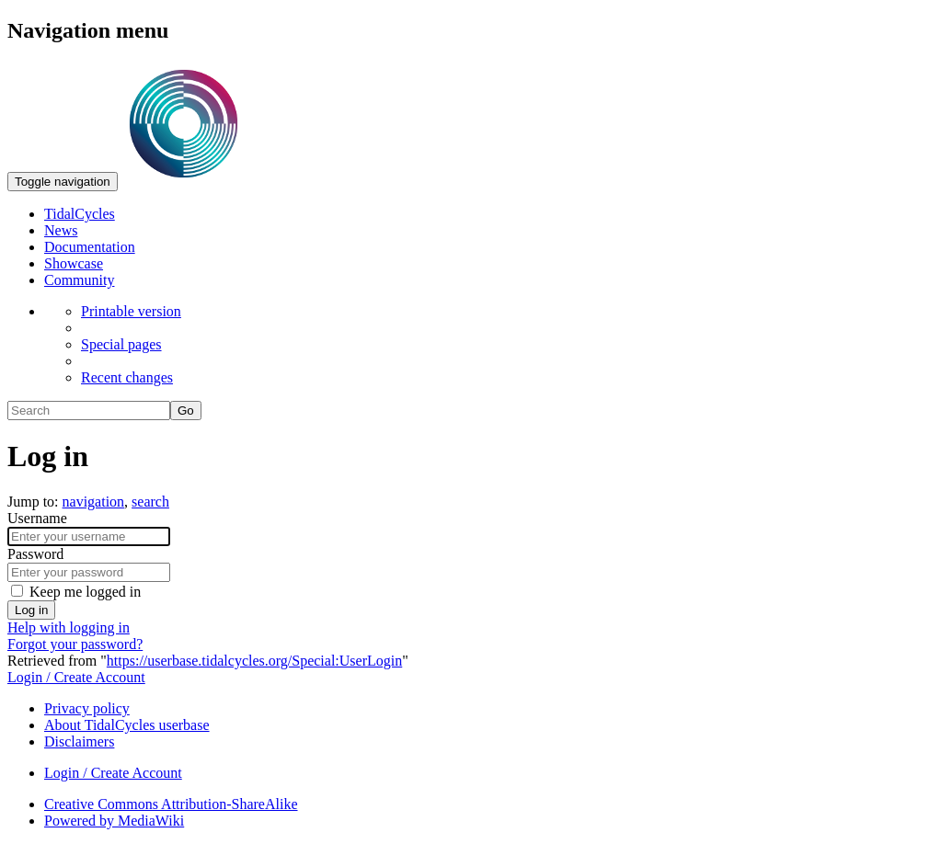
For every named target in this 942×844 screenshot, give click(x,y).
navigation (94, 501)
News (60, 230)
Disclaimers (79, 741)
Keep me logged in (85, 591)
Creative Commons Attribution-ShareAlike (171, 804)
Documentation (89, 247)
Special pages (121, 344)
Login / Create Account (76, 677)
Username (37, 518)
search (150, 501)
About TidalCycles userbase (127, 725)
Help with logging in (68, 627)
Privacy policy (87, 708)
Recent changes (127, 377)
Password (35, 554)
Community (79, 280)
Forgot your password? (75, 644)
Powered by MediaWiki (114, 820)
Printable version (131, 311)
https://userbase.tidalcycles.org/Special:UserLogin (254, 660)
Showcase (73, 263)
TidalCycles (79, 214)
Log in (31, 610)
